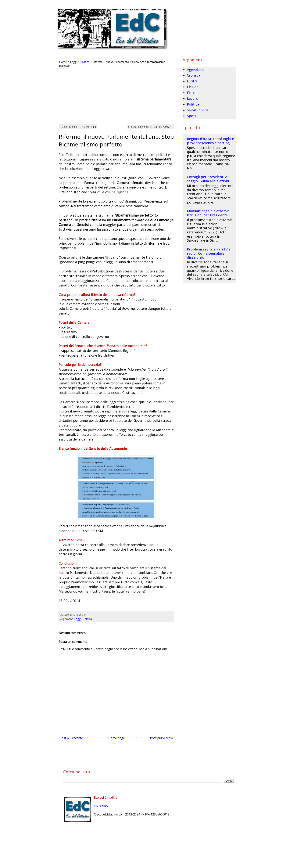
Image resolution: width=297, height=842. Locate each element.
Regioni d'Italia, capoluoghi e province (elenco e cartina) (210, 140)
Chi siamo (101, 806)
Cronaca (193, 75)
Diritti (192, 81)
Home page (116, 738)
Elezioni (193, 87)
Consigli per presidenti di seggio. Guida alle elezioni (208, 179)
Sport (191, 115)
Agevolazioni (197, 69)
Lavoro (192, 98)
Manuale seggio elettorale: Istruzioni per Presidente (208, 213)
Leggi (77, 619)
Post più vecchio (161, 738)
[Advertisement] (116, 97)
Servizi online (198, 110)
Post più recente (71, 738)
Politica (87, 619)
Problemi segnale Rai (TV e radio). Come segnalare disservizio (209, 253)
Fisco (191, 92)
